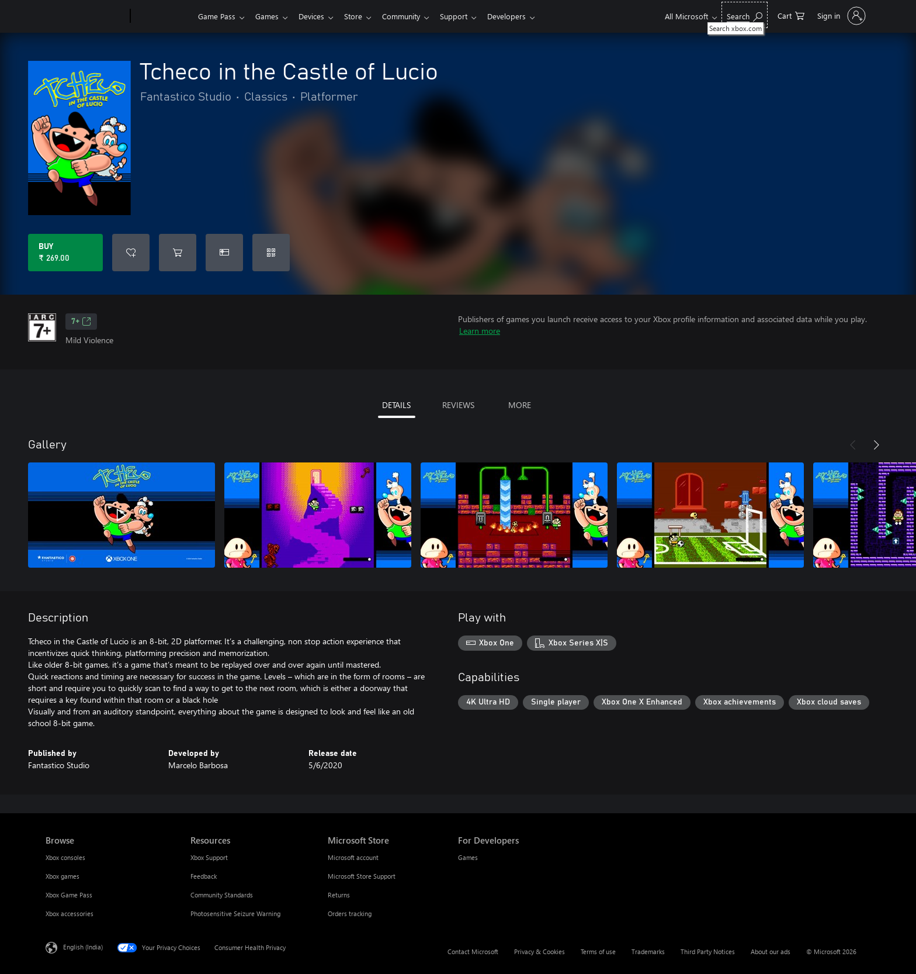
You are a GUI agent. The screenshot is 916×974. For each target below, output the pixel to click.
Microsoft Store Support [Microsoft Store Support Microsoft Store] (361, 876)
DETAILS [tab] (396, 404)
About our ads (770, 951)
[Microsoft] (86, 16)
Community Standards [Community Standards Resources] (221, 895)
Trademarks (648, 951)
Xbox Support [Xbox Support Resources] (209, 857)
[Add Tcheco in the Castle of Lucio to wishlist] (131, 252)
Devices (316, 16)
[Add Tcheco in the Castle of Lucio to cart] (177, 252)
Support (465, 16)
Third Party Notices (708, 951)
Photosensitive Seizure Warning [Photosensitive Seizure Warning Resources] (235, 913)
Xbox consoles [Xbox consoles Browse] (65, 857)
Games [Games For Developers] (468, 857)
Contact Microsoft (472, 951)
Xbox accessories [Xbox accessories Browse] (69, 913)
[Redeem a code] (271, 252)
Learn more (479, 330)
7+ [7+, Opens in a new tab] (81, 321)
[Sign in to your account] (840, 16)
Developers (520, 16)
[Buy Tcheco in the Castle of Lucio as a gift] (224, 252)
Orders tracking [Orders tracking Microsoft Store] (350, 913)
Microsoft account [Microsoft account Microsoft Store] (353, 857)
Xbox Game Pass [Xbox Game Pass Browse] (69, 895)
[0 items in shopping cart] (791, 15)
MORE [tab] (519, 404)
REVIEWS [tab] (458, 404)
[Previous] (853, 445)
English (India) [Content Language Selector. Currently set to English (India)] (83, 947)
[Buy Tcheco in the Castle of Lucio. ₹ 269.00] (65, 252)
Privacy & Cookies (539, 951)
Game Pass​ (216, 16)
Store (360, 16)
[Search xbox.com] (744, 15)
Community (410, 16)
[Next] (876, 445)
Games (269, 16)
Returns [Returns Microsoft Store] (339, 895)
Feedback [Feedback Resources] (203, 876)
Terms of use (598, 951)
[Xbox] (162, 16)
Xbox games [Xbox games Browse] (62, 876)
